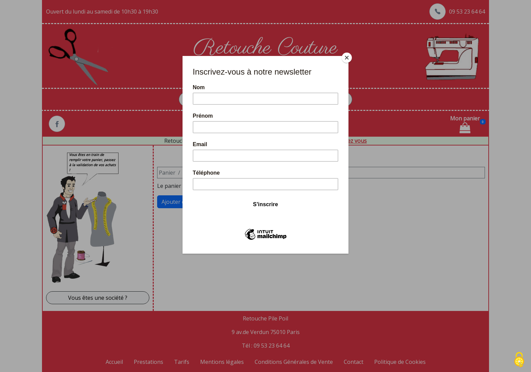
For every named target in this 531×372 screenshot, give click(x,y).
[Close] (347, 58)
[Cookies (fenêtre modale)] (519, 360)
